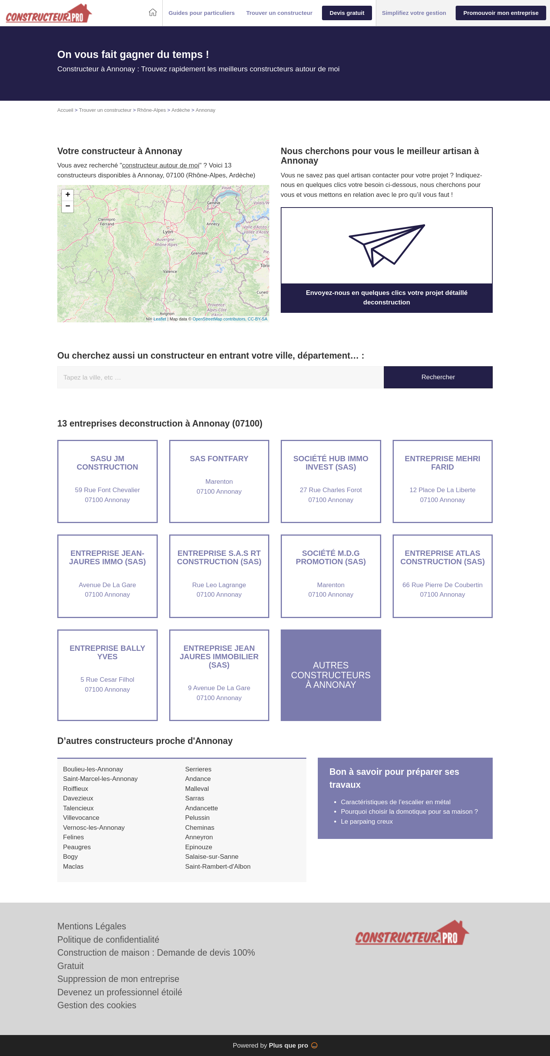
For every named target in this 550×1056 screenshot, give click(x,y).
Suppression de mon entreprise (118, 979)
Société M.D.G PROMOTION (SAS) (331, 557)
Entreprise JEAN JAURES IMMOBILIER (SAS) (219, 656)
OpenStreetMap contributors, (219, 319)
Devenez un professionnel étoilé (119, 992)
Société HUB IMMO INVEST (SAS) (331, 462)
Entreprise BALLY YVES (107, 652)
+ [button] (67, 195)
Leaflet (160, 319)
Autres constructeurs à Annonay (330, 675)
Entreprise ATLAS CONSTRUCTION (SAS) (442, 557)
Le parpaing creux (367, 821)
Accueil (65, 110)
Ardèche (180, 110)
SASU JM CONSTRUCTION (107, 462)
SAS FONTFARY (219, 458)
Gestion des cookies (96, 1005)
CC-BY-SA (257, 319)
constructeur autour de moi (160, 165)
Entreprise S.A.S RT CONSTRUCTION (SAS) (219, 557)
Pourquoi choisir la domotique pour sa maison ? (409, 811)
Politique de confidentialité (108, 940)
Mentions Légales (91, 926)
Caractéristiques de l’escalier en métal (395, 802)
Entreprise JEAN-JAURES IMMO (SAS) (107, 557)
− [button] (67, 206)
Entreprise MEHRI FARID (442, 462)
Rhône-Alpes (151, 110)
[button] (201, 13)
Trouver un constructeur (105, 110)
